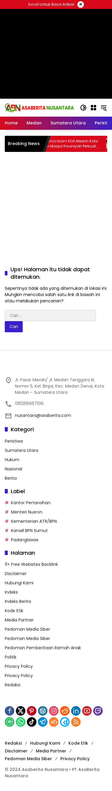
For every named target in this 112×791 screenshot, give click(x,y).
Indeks (11, 592)
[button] (83, 107)
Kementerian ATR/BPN (34, 521)
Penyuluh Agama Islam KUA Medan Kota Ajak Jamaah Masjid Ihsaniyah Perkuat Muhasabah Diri (68, 144)
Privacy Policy (19, 666)
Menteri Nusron (26, 512)
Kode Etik (14, 611)
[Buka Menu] (93, 107)
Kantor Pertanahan (30, 503)
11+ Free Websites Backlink (31, 564)
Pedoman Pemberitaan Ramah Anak (43, 648)
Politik (10, 657)
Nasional (13, 469)
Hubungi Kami (19, 583)
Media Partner (19, 620)
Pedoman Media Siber (27, 629)
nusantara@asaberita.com (43, 415)
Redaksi (12, 685)
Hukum (12, 460)
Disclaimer (16, 574)
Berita (11, 478)
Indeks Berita (18, 601)
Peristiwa (14, 441)
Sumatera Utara (21, 450)
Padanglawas (25, 540)
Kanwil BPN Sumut (29, 531)
